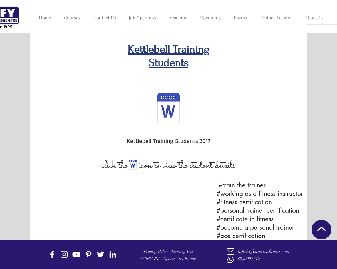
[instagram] (64, 254)
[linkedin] (112, 254)
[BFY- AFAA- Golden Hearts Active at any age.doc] (133, 165)
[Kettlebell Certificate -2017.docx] (168, 109)
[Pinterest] (88, 254)
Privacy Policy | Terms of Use (168, 251)
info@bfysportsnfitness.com (263, 251)
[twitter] (100, 254)
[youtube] (76, 254)
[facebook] (52, 254)
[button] (70, 15)
